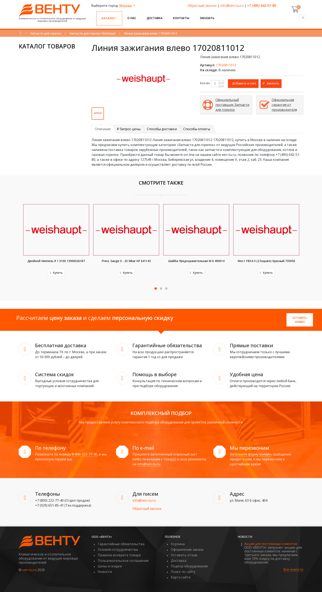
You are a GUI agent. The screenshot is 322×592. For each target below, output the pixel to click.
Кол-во (205, 83)
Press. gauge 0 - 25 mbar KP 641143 (126, 261)
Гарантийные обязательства (121, 544)
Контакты (181, 18)
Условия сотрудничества (118, 549)
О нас (131, 18)
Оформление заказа (187, 549)
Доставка (154, 18)
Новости (105, 571)
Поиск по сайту (183, 571)
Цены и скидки (110, 566)
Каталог (109, 18)
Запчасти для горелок (45, 33)
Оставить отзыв (184, 555)
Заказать (207, 18)
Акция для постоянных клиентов (270, 543)
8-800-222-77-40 (84, 454)
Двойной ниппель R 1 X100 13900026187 (56, 261)
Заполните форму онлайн (250, 454)
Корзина (178, 544)
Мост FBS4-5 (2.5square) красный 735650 (266, 261)
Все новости (293, 569)
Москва (125, 5)
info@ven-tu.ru (232, 5)
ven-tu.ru (29, 570)
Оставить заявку (299, 320)
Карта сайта (180, 577)
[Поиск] (302, 17)
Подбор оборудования (189, 566)
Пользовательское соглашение (123, 560)
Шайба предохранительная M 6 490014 (196, 261)
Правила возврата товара (119, 555)
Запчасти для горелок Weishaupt (93, 33)
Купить (56, 273)
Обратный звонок (202, 5)
